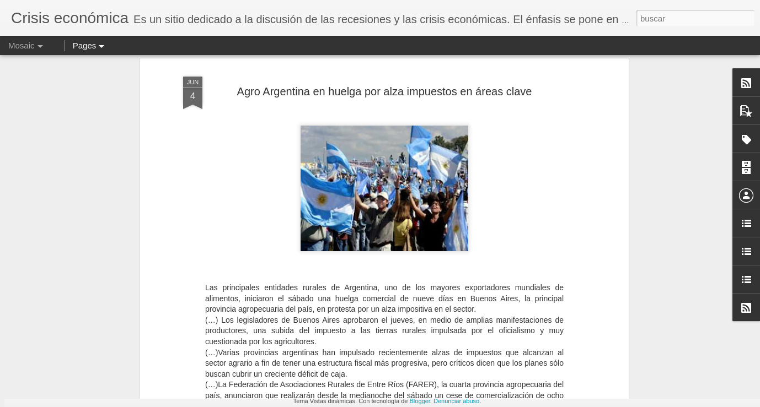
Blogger (420, 401)
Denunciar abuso (456, 401)
